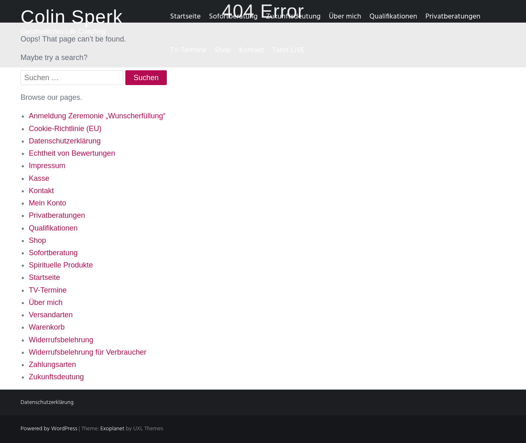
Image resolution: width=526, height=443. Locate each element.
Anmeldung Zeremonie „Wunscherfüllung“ (97, 116)
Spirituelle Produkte (61, 265)
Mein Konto (47, 203)
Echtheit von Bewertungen (72, 153)
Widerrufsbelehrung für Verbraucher (87, 352)
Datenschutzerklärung (65, 141)
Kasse (39, 178)
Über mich (345, 17)
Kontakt (251, 50)
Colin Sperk (72, 17)
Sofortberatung (233, 17)
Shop (223, 50)
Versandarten (51, 315)
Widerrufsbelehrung (61, 340)
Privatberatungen (452, 17)
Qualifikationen (393, 17)
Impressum (47, 166)
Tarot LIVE (288, 50)
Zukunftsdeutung (293, 17)
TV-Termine (188, 50)
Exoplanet (112, 429)
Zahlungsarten (52, 364)
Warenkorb (47, 327)
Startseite (185, 17)
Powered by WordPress (49, 429)
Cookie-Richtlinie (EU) (65, 129)
